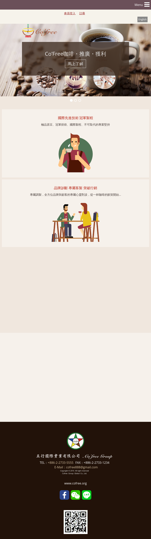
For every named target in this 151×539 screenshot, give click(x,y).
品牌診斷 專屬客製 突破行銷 (75, 188)
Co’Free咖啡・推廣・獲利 (75, 53)
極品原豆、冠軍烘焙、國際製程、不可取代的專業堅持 (75, 124)
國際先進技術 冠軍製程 (75, 117)
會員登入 (70, 13)
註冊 (82, 13)
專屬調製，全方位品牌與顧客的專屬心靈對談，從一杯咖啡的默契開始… (75, 194)
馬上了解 (75, 63)
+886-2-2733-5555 (60, 462)
